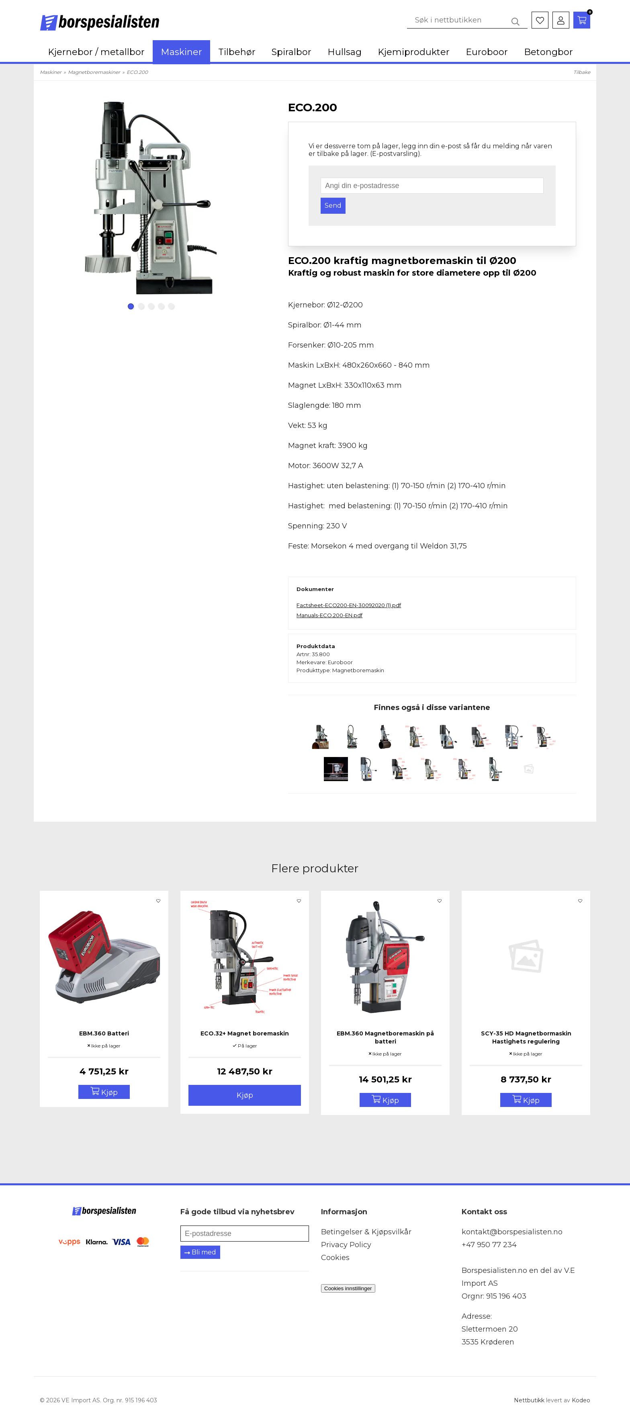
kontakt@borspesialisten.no (512, 1232)
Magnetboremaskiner (94, 72)
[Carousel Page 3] (151, 306)
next (244, 205)
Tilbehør (237, 52)
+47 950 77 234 (489, 1244)
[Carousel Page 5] (171, 306)
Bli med (200, 1252)
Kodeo (581, 1400)
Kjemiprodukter (414, 52)
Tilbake (581, 72)
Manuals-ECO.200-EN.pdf (329, 615)
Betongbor (548, 52)
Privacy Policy (346, 1244)
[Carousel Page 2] (141, 306)
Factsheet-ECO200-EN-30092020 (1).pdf (349, 605)
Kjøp (245, 1095)
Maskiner (181, 52)
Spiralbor (291, 52)
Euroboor (487, 52)
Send (333, 205)
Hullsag (344, 52)
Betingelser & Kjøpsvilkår (366, 1232)
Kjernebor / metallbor (96, 52)
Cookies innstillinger (348, 1288)
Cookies (335, 1257)
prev (58, 205)
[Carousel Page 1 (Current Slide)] (131, 306)
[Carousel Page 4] (161, 306)
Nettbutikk (529, 1400)
